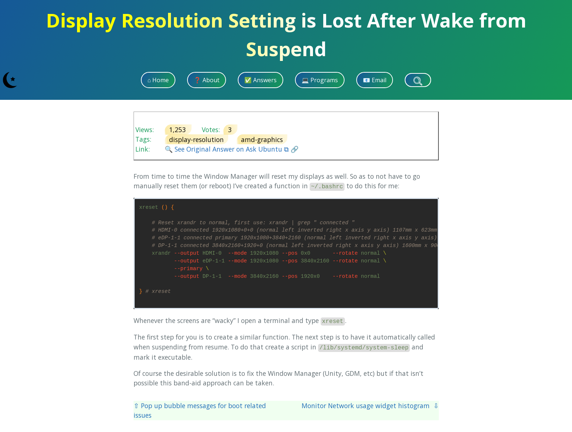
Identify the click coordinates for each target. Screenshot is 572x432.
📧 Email (374, 80)
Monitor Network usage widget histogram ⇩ (370, 405)
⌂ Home (158, 80)
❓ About (206, 80)
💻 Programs (320, 80)
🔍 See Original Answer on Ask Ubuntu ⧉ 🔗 (232, 149)
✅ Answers (260, 80)
